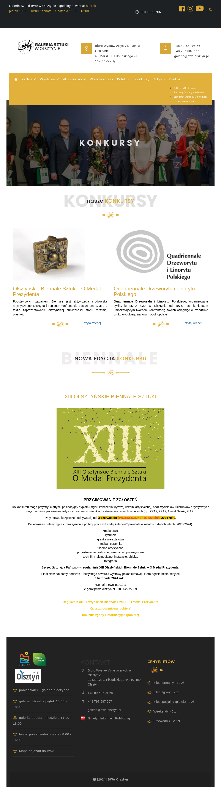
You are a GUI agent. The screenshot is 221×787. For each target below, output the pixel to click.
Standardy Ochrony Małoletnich (189, 92)
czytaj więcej (92, 323)
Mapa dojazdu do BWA (37, 751)
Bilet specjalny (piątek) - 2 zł (173, 701)
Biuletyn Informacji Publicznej (109, 718)
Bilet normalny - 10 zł (168, 682)
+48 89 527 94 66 (187, 46)
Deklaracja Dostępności (185, 88)
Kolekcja (124, 79)
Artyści (159, 79)
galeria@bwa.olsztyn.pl (191, 56)
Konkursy (142, 79)
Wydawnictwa (101, 79)
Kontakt (175, 79)
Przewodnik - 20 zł (166, 721)
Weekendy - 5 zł (165, 711)
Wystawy (49, 79)
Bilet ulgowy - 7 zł (166, 692)
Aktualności (74, 79)
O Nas (29, 79)
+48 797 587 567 (186, 51)
